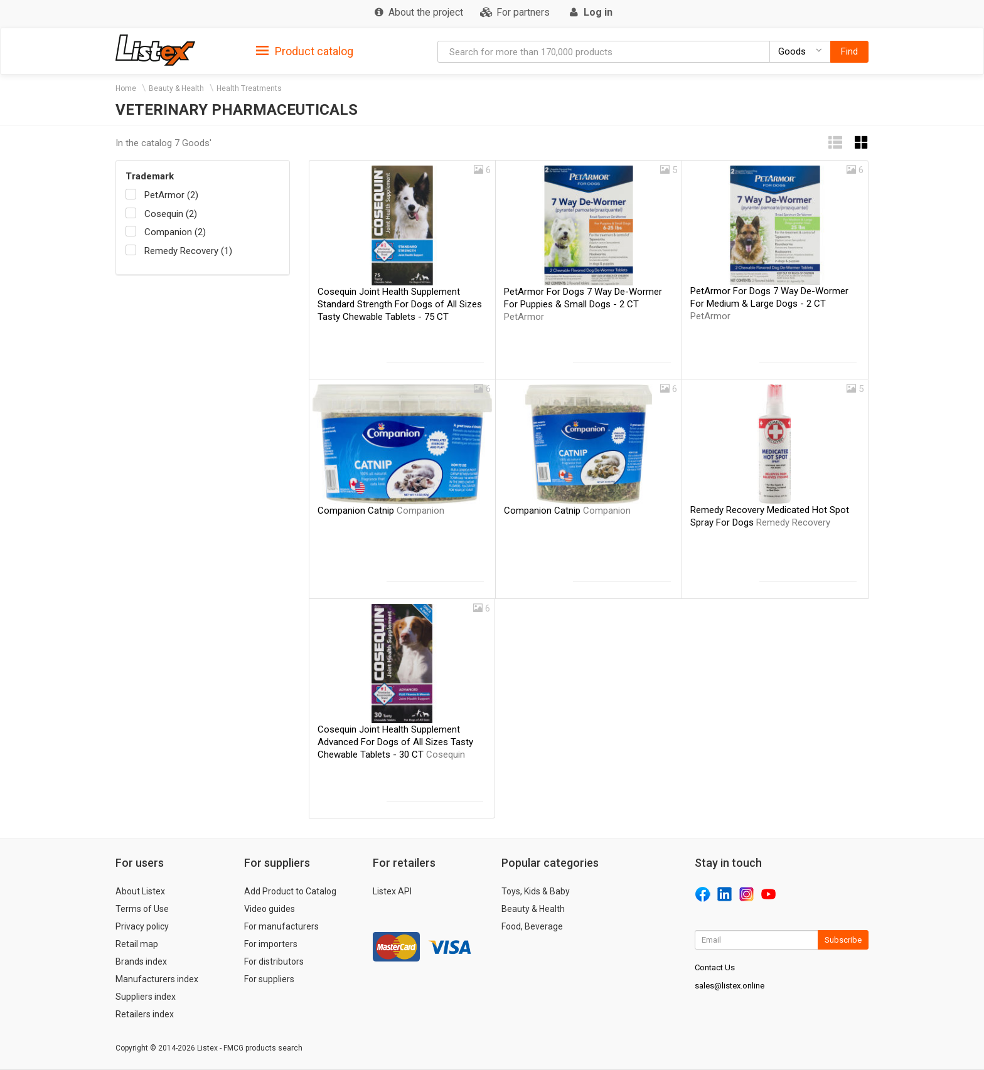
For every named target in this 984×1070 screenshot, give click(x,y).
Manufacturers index (156, 979)
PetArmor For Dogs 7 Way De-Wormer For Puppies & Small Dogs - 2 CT (583, 304)
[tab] (305, 50)
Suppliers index (145, 997)
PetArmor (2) (171, 195)
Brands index (141, 961)
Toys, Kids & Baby (535, 891)
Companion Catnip (381, 510)
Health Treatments (249, 88)
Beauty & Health (176, 88)
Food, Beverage (532, 926)
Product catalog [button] (304, 51)
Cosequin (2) (170, 214)
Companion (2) (175, 232)
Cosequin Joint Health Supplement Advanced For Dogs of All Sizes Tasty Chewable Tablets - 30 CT (395, 742)
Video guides (269, 909)
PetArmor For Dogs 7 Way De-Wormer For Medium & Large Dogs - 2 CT (769, 303)
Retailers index (144, 1014)
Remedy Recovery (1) (188, 251)
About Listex (140, 891)
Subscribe (843, 940)
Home (125, 88)
